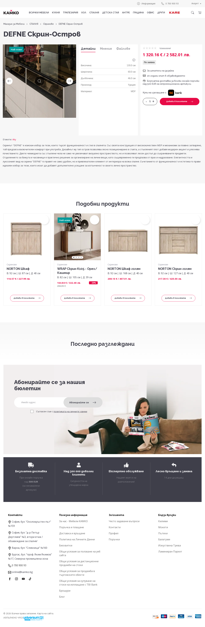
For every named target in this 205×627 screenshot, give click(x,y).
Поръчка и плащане (71, 527)
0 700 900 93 (170, 3)
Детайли (88, 48)
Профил (113, 533)
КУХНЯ (56, 12)
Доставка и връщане (72, 533)
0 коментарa (165, 48)
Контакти (115, 527)
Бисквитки (65, 545)
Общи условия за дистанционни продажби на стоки (78, 563)
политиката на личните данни (70, 411)
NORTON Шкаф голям (124, 269)
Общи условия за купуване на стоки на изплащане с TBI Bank (78, 582)
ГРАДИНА (138, 12)
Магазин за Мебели (14, 24)
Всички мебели (39, 12)
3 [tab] (78, 257)
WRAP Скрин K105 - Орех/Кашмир (77, 271)
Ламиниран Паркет (170, 551)
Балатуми (164, 539)
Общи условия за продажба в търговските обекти (77, 573)
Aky (14, 139)
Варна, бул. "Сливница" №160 (29, 547)
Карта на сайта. (45, 613)
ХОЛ (83, 12)
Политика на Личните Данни (77, 539)
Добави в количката (179, 101)
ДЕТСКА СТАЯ (110, 12)
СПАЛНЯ (94, 12)
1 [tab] (73, 257)
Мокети (163, 527)
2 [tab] (76, 257)
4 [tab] (81, 257)
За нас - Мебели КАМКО (73, 521)
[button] (175, 92)
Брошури (64, 590)
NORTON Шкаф (18, 269)
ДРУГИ (161, 12)
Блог (62, 596)
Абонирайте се (82, 402)
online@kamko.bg (22, 572)
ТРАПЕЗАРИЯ (70, 12)
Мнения (106, 48)
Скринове (48, 24)
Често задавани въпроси (124, 521)
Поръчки (114, 539)
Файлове (123, 48)
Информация (146, 3)
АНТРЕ (126, 12)
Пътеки (163, 533)
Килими (163, 521)
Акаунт (195, 3)
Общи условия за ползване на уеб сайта (79, 553)
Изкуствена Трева (169, 545)
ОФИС (150, 12)
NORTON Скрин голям (174, 269)
